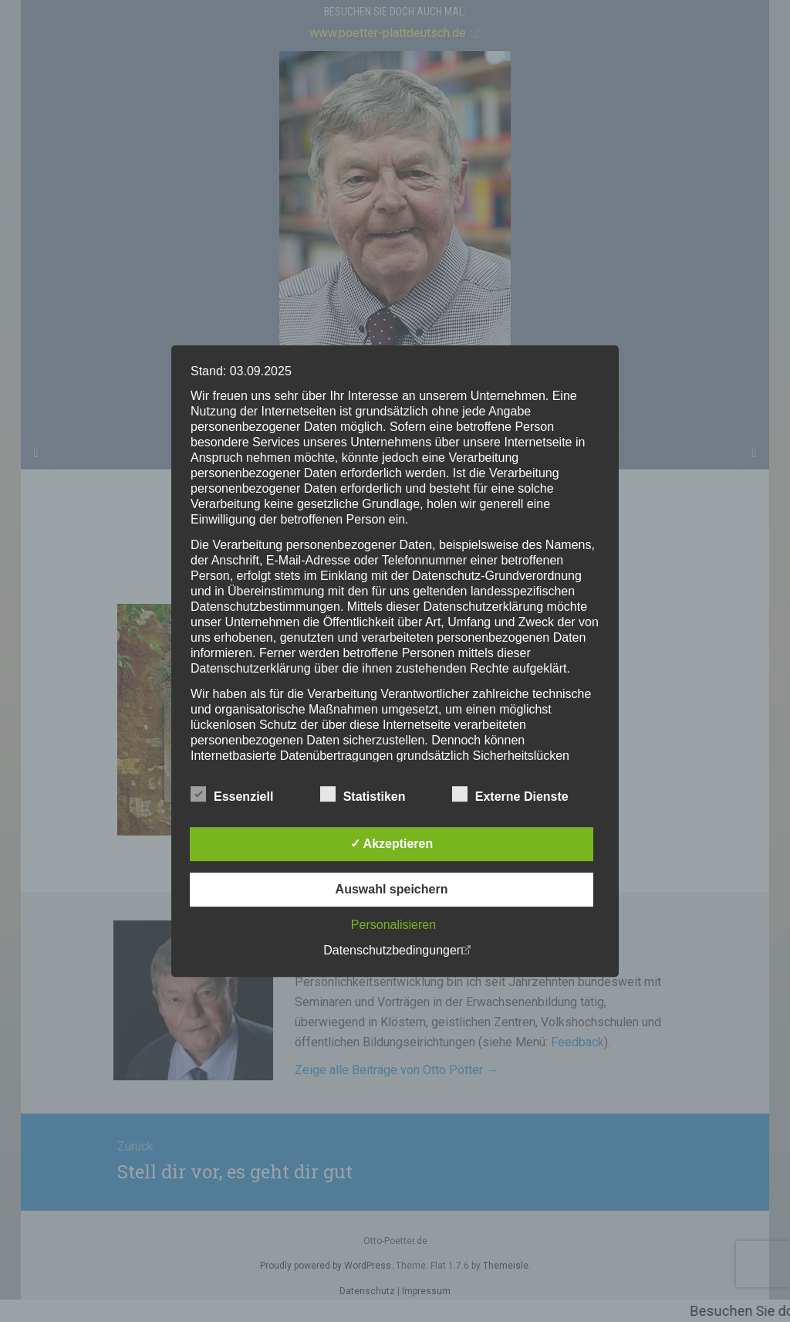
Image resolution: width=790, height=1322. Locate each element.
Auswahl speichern (392, 889)
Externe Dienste (510, 794)
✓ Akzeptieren (392, 843)
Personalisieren (393, 924)
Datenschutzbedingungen (393, 950)
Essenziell (232, 794)
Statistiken (363, 794)
